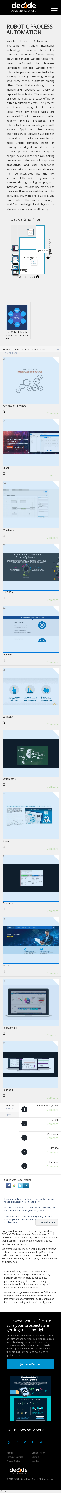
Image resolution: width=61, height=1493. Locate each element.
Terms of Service (15, 1456)
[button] (9, 1185)
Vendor (35, 1461)
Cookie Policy (38, 1452)
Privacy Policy (13, 1461)
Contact (35, 1456)
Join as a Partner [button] (30, 1364)
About (9, 1452)
